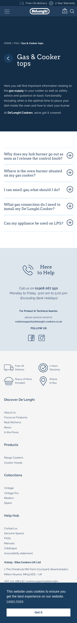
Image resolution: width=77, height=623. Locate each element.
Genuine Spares (14, 533)
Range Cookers (13, 457)
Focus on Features (15, 417)
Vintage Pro (11, 493)
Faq (16, 43)
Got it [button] (39, 612)
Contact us (10, 528)
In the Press (11, 432)
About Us (10, 412)
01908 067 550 (46, 288)
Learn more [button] (15, 601)
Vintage (9, 488)
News (7, 427)
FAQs (7, 538)
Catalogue (10, 548)
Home (7, 43)
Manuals (9, 543)
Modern (9, 498)
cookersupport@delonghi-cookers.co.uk (38, 321)
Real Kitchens (12, 422)
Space (8, 502)
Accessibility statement (18, 553)
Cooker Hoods (13, 462)
